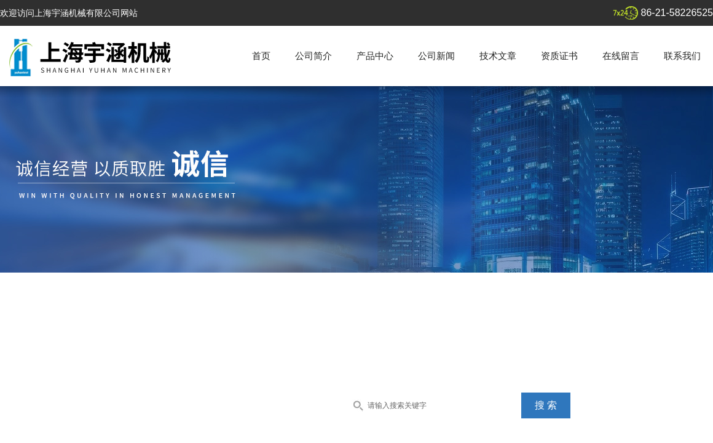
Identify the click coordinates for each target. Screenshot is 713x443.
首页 (261, 55)
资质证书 (559, 55)
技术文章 (497, 55)
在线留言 (620, 55)
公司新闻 (436, 55)
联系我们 (682, 55)
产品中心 (374, 55)
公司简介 (313, 55)
